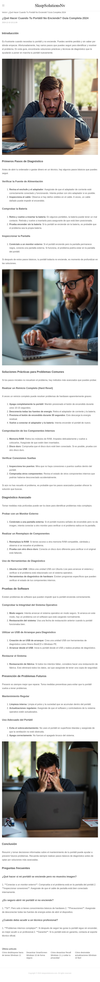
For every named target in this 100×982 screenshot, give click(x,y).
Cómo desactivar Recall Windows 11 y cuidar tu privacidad (61, 956)
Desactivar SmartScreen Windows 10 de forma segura (36, 956)
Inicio (4, 13)
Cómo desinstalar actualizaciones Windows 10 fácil (85, 956)
